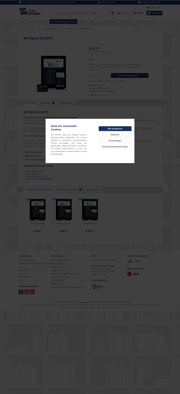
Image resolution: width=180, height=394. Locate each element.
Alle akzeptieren (115, 128)
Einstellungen (115, 140)
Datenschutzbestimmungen (115, 146)
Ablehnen (115, 134)
